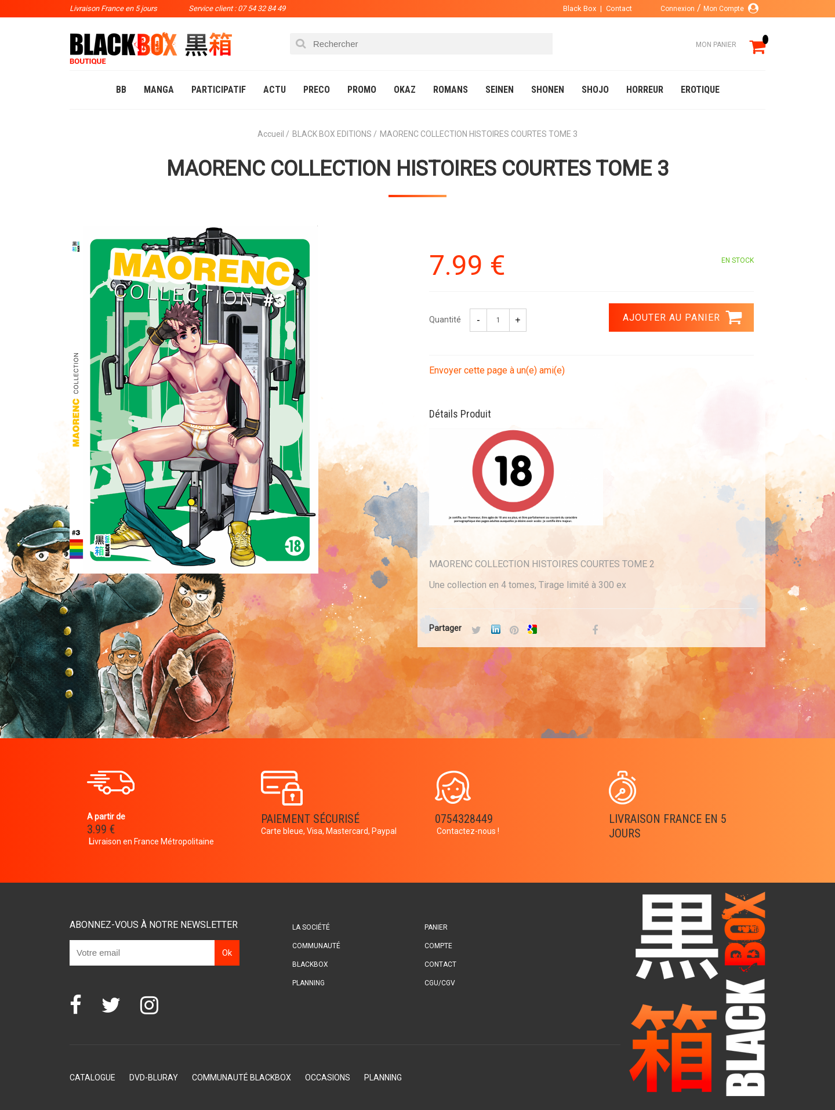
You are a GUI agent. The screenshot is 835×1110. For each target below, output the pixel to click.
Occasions (327, 1077)
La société (311, 927)
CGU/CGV (439, 983)
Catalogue (92, 1077)
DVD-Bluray (153, 1077)
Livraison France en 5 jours (668, 826)
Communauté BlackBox (241, 1077)
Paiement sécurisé (310, 819)
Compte (438, 946)
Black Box (579, 8)
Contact (619, 8)
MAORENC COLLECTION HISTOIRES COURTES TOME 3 (417, 169)
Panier (436, 927)
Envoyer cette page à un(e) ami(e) (497, 370)
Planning (308, 983)
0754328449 (464, 819)
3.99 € (101, 829)
